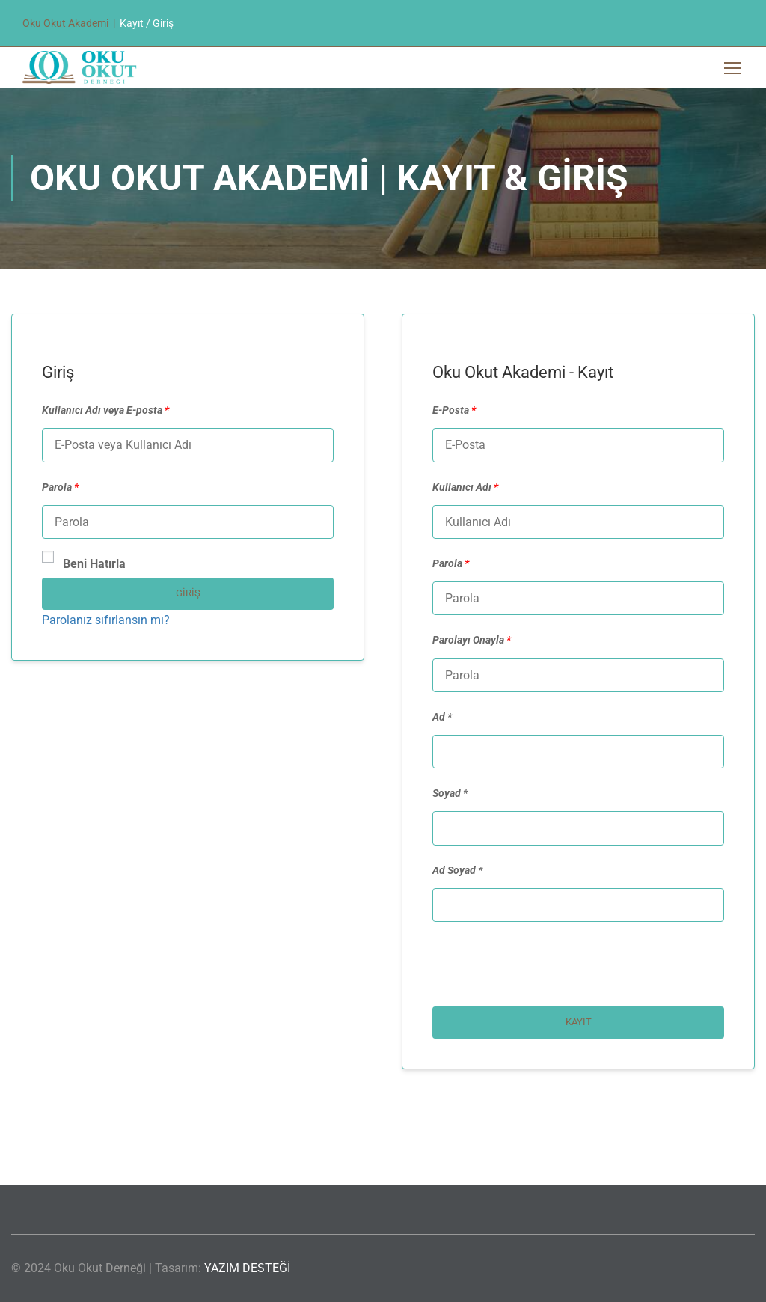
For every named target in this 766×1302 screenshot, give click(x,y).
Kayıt (579, 1021)
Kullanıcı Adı (465, 487)
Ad (438, 717)
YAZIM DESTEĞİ (247, 1268)
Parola (60, 487)
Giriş (188, 593)
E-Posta (454, 410)
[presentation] (534, 970)
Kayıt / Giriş (147, 23)
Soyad (446, 793)
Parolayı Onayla (471, 640)
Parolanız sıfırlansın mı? (106, 620)
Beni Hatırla (84, 562)
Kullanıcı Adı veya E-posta (105, 410)
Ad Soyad (454, 870)
